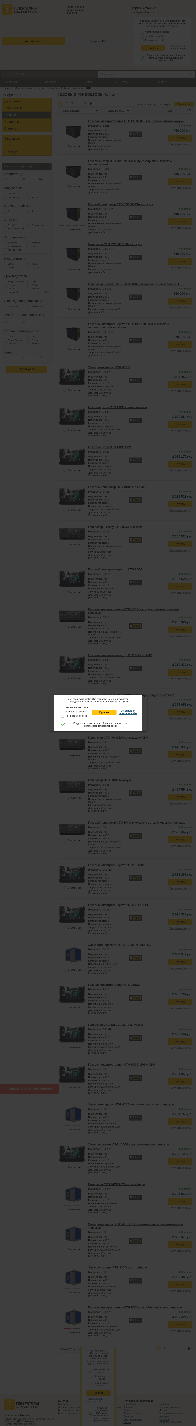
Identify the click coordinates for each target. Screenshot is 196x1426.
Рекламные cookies (75, 711)
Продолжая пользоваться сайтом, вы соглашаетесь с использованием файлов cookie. (101, 724)
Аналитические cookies (77, 707)
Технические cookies (76, 716)
